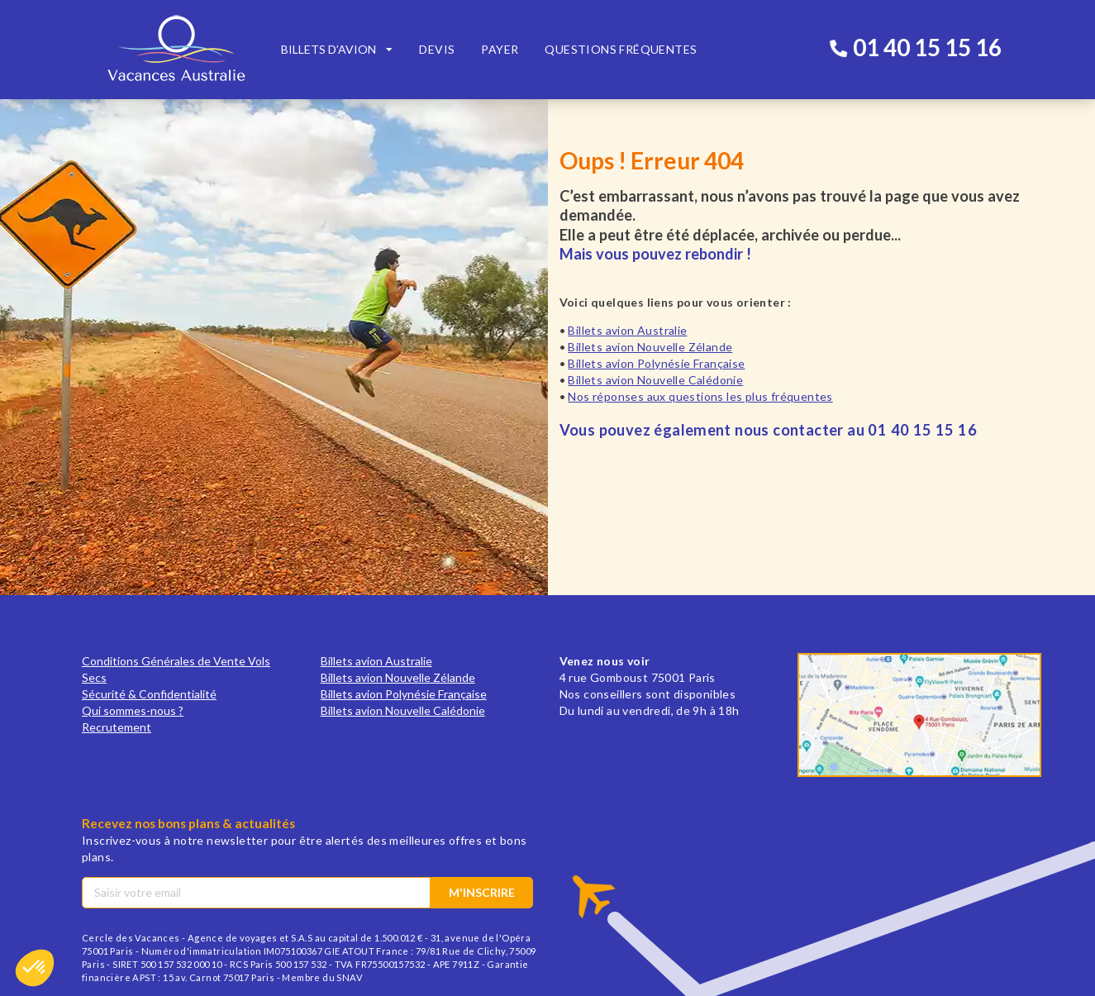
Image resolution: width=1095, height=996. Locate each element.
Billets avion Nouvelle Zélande (650, 347)
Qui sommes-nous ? (132, 710)
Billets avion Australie (627, 330)
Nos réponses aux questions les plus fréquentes (700, 396)
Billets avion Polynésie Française (656, 363)
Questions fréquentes (621, 49)
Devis (437, 49)
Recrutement (116, 727)
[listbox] (337, 49)
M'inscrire (482, 892)
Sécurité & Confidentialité (149, 694)
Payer (499, 49)
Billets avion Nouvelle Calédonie (655, 380)
